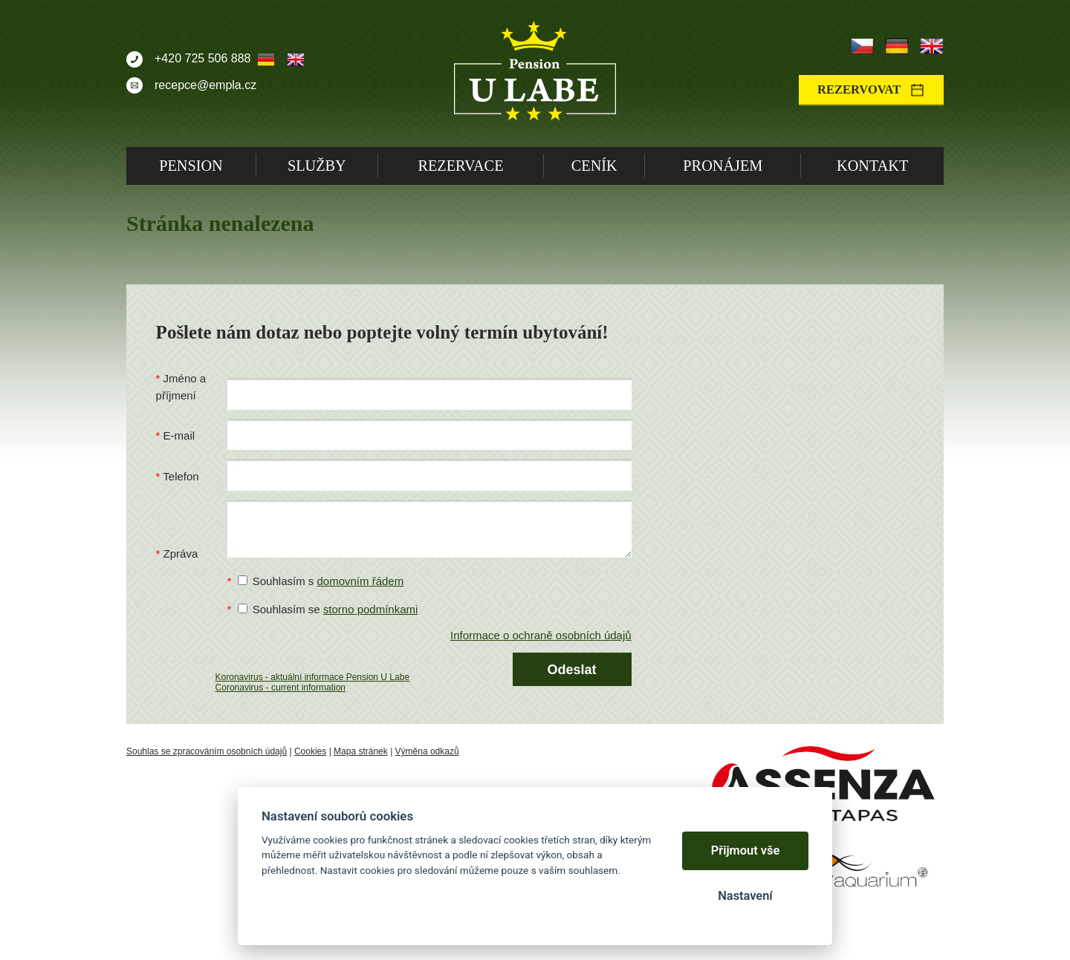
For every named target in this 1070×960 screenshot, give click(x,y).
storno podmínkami (370, 609)
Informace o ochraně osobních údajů (541, 635)
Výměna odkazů (427, 751)
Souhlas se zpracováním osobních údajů (206, 751)
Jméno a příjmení (181, 387)
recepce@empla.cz (205, 85)
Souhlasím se (328, 609)
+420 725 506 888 (202, 58)
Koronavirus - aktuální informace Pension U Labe (312, 677)
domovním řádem (360, 581)
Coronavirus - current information (280, 687)
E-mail (179, 435)
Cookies (310, 751)
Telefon (180, 476)
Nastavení (745, 896)
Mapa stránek (361, 751)
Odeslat (572, 669)
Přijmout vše (745, 850)
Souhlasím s (321, 581)
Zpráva (180, 553)
